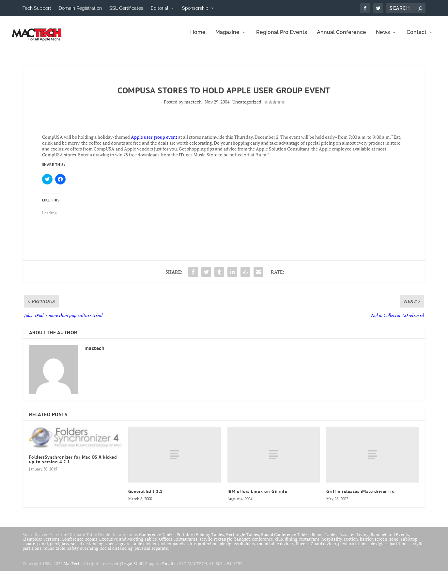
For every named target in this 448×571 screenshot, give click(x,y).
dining (291, 543)
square (29, 548)
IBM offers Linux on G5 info (257, 496)
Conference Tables (157, 539)
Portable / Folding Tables (200, 539)
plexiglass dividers (237, 548)
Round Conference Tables (285, 539)
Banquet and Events (390, 539)
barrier (366, 543)
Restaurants (185, 543)
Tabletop (408, 543)
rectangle (223, 543)
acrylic (205, 543)
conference (262, 543)
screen (381, 543)
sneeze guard (118, 548)
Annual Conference (341, 37)
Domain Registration (80, 8)
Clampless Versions (41, 543)
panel (42, 548)
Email (167, 568)
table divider (144, 548)
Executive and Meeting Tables (128, 543)
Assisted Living (354, 539)
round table (54, 552)
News (383, 37)
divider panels (171, 548)
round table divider (275, 548)
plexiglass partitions (389, 548)
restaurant (309, 543)
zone (393, 543)
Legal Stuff (132, 568)
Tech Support (37, 8)
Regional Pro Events (281, 37)
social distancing (87, 548)
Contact (416, 37)
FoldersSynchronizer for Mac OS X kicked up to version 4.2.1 (73, 463)
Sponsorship (195, 8)
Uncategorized (246, 106)
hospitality (331, 543)
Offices (165, 543)
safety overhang (82, 552)
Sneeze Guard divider (316, 548)
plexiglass (59, 548)
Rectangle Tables (242, 539)
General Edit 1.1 (145, 496)
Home (198, 37)
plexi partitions (352, 548)
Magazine (227, 37)
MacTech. (73, 568)
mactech (193, 106)
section (351, 543)
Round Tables (324, 539)
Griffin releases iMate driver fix (360, 496)
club (279, 543)
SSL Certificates (126, 8)
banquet (242, 543)
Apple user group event (154, 141)
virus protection (202, 548)
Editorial (159, 8)
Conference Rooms (79, 543)
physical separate (151, 552)
